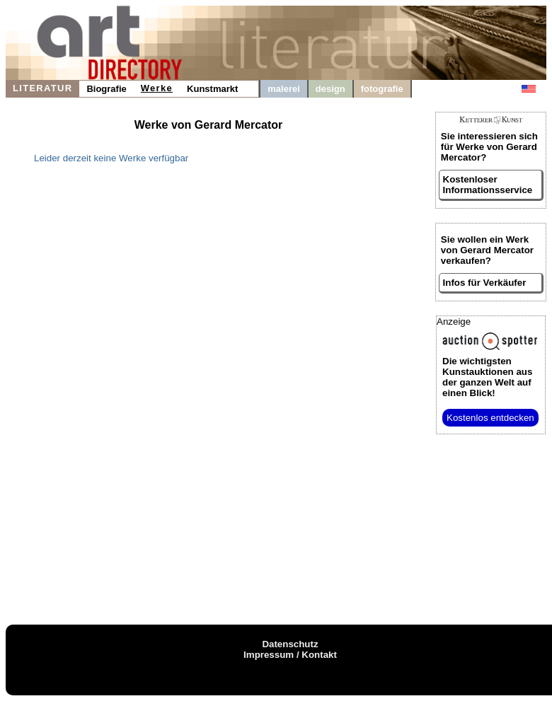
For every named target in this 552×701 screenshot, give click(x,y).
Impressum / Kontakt (290, 654)
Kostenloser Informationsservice (488, 184)
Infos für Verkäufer (485, 282)
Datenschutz (290, 644)
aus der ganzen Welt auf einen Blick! (487, 377)
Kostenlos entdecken (490, 417)
